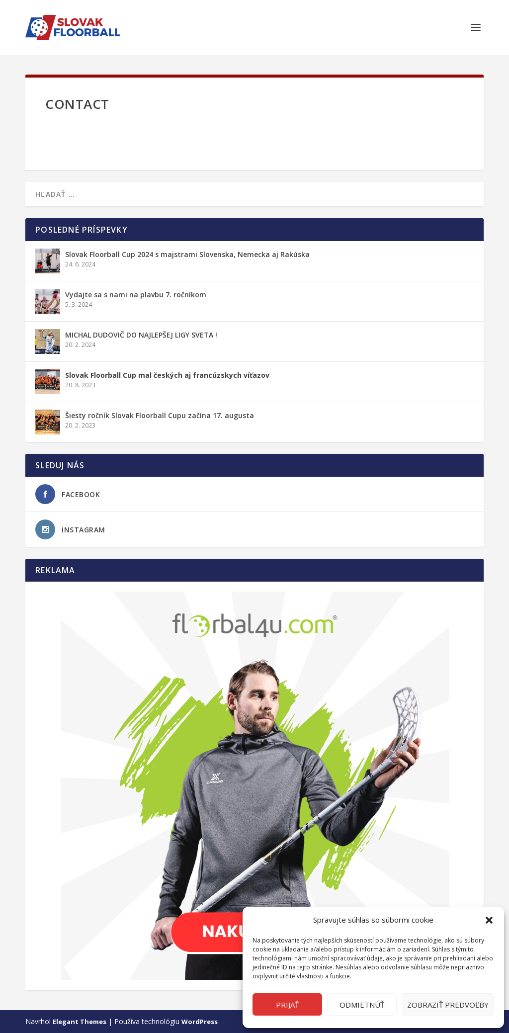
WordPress (199, 1021)
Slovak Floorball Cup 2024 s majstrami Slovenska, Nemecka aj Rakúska (187, 254)
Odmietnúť (361, 1005)
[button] (489, 920)
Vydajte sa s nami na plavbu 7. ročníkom (135, 294)
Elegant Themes (79, 1021)
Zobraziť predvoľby (448, 1005)
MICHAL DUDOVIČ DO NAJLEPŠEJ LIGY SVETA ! (141, 335)
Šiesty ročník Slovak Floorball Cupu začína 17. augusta (159, 415)
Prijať (287, 1005)
